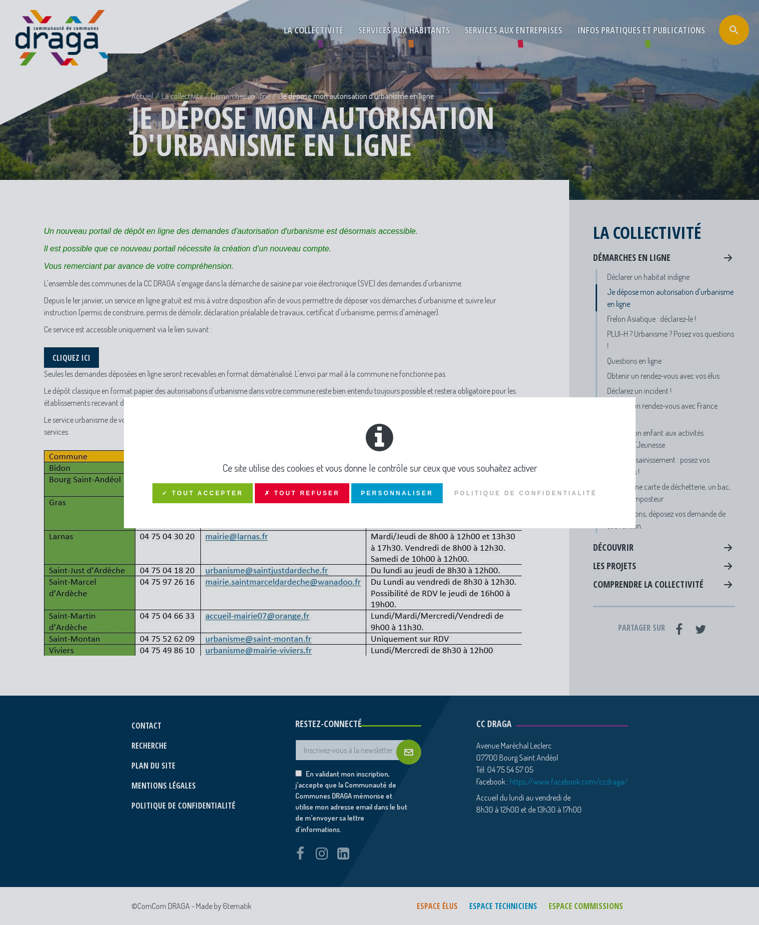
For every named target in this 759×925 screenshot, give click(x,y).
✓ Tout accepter (202, 493)
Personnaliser (397, 493)
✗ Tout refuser (302, 493)
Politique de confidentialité (525, 493)
